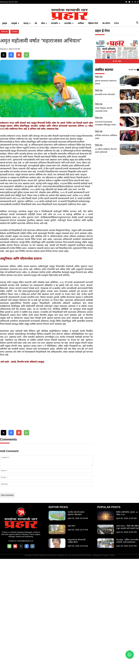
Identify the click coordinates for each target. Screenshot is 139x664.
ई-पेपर (116, 61)
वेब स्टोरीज (106, 61)
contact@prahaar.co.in (25, 646)
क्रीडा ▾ (44, 61)
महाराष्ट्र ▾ (26, 61)
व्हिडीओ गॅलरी (93, 61)
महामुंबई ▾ (15, 61)
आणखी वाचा (133, 108)
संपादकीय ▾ (55, 61)
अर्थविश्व (81, 61)
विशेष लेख (4, 69)
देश (36, 61)
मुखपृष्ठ (4, 61)
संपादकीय (15, 69)
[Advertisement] (69, 25)
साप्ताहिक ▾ (68, 61)
